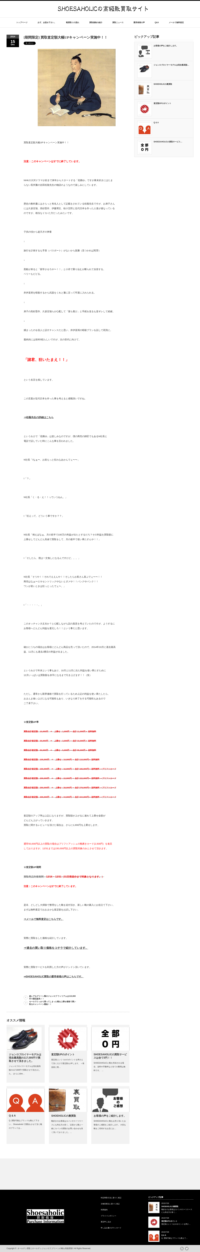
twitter (187, 1248)
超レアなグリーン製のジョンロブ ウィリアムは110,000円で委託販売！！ (52, 997)
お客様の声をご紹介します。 (110, 1115)
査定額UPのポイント (63, 1054)
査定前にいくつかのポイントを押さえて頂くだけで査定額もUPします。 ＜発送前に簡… (67, 1063)
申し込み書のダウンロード (111, 1228)
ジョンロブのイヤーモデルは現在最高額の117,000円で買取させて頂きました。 (25, 1057)
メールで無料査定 (176, 22)
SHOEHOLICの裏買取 (63, 1115)
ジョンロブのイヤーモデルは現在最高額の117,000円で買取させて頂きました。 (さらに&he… (25, 1070)
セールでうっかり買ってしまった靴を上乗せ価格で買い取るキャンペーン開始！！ (52, 1003)
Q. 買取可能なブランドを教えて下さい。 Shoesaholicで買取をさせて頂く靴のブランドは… (25, 1124)
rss (182, 1248)
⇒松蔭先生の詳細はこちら (39, 417)
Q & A (12, 1115)
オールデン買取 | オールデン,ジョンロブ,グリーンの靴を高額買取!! (45, 1248)
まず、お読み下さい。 (46, 22)
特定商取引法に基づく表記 (111, 1198)
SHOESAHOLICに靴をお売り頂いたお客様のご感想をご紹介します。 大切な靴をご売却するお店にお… (110, 1125)
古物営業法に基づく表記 (110, 1204)
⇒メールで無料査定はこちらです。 (44, 919)
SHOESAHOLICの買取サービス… (168, 142)
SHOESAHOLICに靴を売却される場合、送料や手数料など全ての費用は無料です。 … (109, 1067)
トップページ (21, 22)
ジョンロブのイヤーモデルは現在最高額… (171, 65)
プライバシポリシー (108, 1216)
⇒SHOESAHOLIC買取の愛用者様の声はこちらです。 (54, 976)
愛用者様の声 (139, 22)
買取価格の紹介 (95, 22)
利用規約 (104, 1210)
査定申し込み (106, 1222)
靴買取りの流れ (72, 22)
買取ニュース (118, 22)
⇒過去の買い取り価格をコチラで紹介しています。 (56, 947)
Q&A (157, 22)
